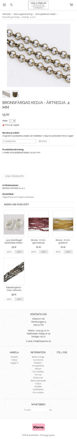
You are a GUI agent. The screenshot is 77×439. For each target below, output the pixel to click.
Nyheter (38, 386)
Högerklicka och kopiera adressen (18, 197)
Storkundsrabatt (38, 380)
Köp (19, 252)
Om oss (38, 374)
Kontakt (14, 357)
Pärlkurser (38, 377)
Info (9, 252)
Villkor (14, 360)
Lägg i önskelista (14, 176)
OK (50, 410)
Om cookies (38, 372)
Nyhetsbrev (38, 389)
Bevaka (43, 141)
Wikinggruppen (47, 435)
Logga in (14, 363)
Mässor (38, 369)
